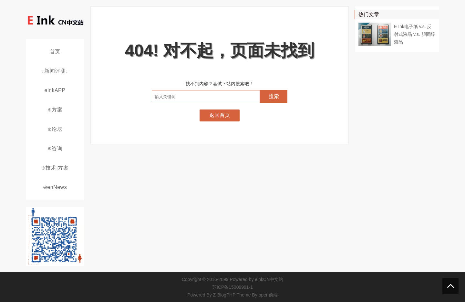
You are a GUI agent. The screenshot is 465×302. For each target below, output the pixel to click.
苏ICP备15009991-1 (232, 287)
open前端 (268, 294)
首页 (55, 51)
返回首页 (219, 115)
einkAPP (55, 90)
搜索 (274, 96)
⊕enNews (55, 187)
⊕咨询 (55, 148)
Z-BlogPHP (224, 294)
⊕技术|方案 (54, 168)
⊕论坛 (55, 129)
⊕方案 (55, 109)
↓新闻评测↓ (55, 71)
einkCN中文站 (269, 279)
